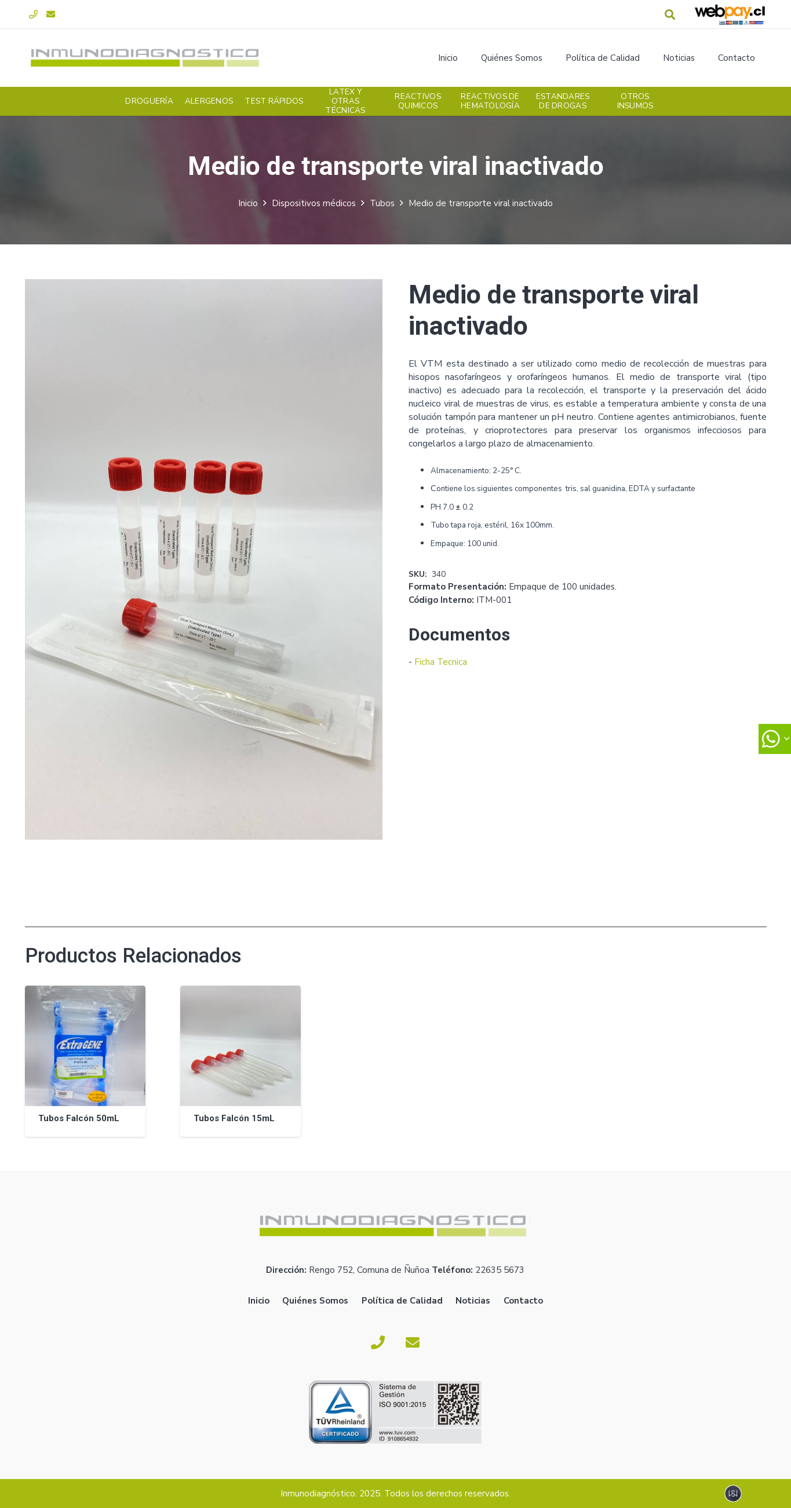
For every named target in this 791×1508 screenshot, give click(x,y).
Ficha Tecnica (440, 662)
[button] (669, 14)
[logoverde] (147, 58)
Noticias (472, 1300)
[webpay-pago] (730, 14)
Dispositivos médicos (314, 203)
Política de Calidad (402, 1300)
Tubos (382, 203)
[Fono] (33, 14)
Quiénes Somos (315, 1300)
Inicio (248, 203)
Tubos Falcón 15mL (233, 1118)
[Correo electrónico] (51, 14)
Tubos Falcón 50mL (78, 1118)
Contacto (523, 1300)
